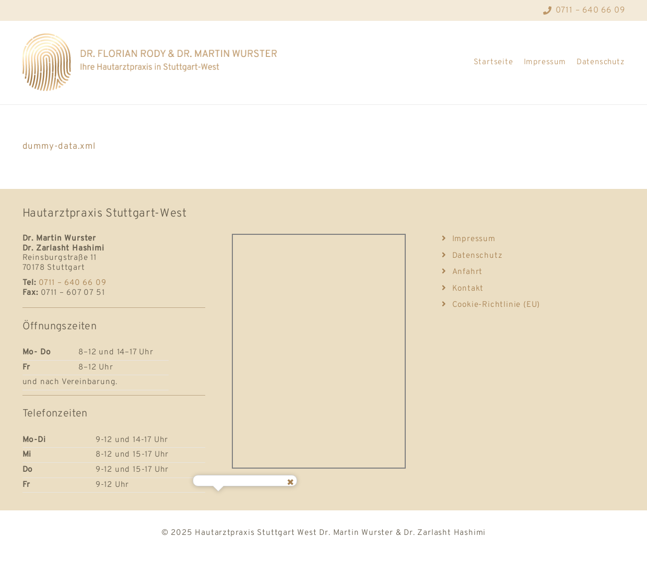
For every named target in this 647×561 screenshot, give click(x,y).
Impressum (545, 62)
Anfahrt (462, 272)
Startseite (493, 62)
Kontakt (463, 288)
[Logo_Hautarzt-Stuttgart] (155, 62)
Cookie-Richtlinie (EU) (491, 305)
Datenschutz (601, 62)
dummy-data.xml (59, 146)
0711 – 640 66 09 (73, 283)
